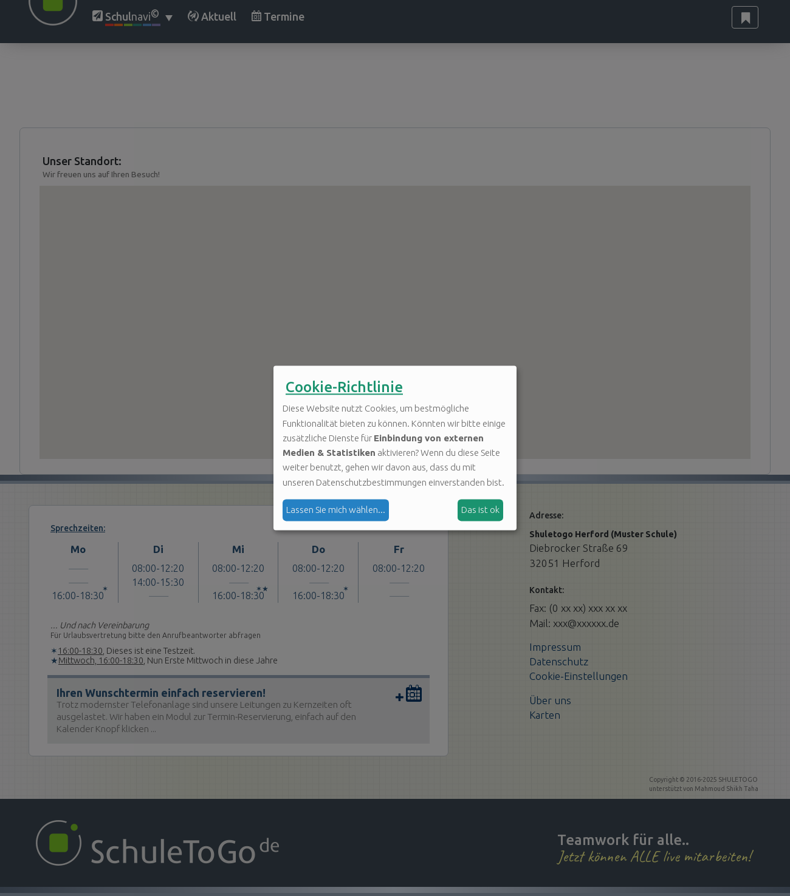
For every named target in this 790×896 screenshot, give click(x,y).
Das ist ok (480, 509)
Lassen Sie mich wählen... (335, 509)
